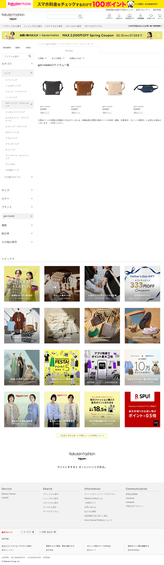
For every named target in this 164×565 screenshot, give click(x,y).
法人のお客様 (90, 511)
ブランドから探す (51, 494)
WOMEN (7, 47)
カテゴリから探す (51, 503)
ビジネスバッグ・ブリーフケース (17, 119)
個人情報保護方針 (18, 557)
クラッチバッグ (12, 144)
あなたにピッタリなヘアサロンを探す (17, 546)
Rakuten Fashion (9, 494)
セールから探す (50, 507)
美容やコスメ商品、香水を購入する (60, 546)
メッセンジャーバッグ (15, 112)
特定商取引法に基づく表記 (96, 516)
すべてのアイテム (51, 511)
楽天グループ (142, 10)
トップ (41, 44)
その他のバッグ (12, 170)
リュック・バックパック (16, 91)
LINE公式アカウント (134, 506)
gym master (51, 44)
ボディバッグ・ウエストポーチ (17, 104)
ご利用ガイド (90, 503)
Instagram (130, 502)
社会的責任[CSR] (34, 557)
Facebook (130, 498)
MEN (17, 47)
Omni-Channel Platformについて (98, 520)
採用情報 (46, 557)
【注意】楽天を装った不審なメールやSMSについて (82, 435)
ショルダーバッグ (13, 86)
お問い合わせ (90, 507)
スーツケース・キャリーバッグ (17, 157)
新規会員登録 (131, 494)
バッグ (7, 73)
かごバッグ (10, 150)
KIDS (28, 47)
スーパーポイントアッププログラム (99, 494)
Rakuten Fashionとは (93, 498)
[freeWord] (18, 56)
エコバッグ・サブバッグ (16, 126)
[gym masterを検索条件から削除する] (31, 216)
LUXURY (5, 498)
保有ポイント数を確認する (138, 546)
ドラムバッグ (11, 138)
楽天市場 (157, 10)
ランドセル (10, 164)
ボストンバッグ (12, 132)
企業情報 (5, 557)
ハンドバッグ (11, 97)
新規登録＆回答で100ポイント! (119, 10)
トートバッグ (11, 80)
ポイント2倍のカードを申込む (99, 546)
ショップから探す (51, 498)
